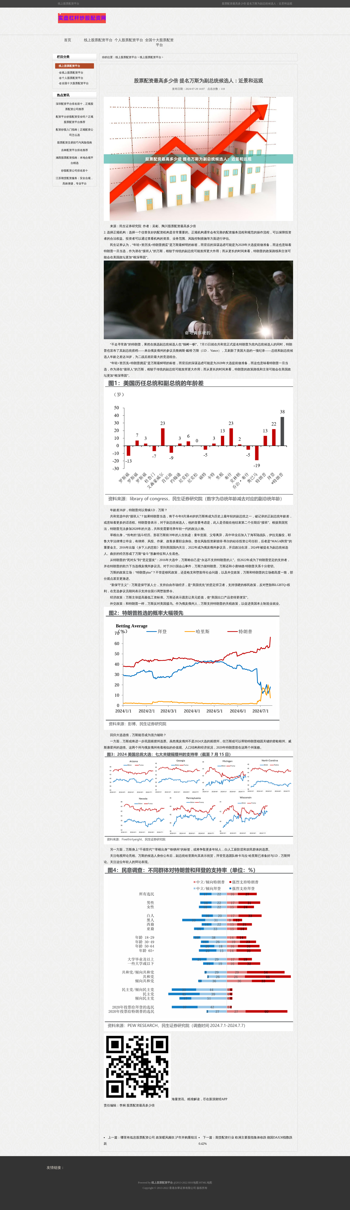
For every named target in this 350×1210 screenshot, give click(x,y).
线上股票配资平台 (98, 40)
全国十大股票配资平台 (159, 42)
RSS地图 (193, 1182)
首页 (67, 40)
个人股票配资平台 (129, 40)
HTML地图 (205, 1182)
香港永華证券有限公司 (182, 1188)
